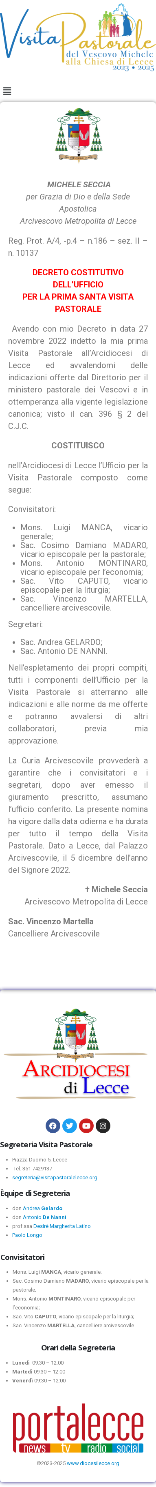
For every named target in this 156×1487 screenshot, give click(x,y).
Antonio (44, 1217)
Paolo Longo (27, 1235)
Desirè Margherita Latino (62, 1226)
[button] (7, 91)
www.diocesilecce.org (93, 1463)
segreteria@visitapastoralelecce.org (54, 1177)
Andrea (42, 1208)
